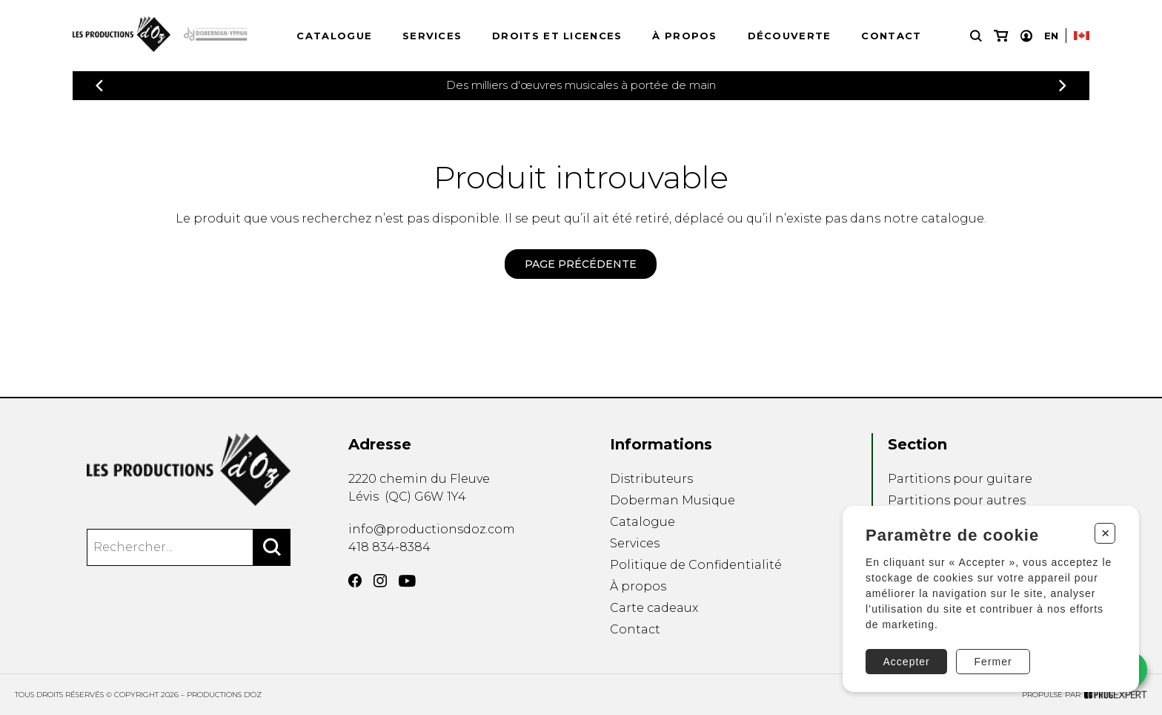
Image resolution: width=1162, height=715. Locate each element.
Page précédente (581, 264)
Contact (891, 36)
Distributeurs (651, 479)
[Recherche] (976, 36)
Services (432, 36)
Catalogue (334, 36)
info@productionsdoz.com (431, 529)
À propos (684, 36)
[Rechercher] (271, 547)
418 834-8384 (389, 547)
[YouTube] (407, 581)
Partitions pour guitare (960, 479)
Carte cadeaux (654, 608)
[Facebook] (355, 581)
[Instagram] (380, 581)
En (1051, 36)
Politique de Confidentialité (696, 565)
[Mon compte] (1026, 36)
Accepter (906, 662)
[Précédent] (99, 86)
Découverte (789, 36)
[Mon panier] (1001, 36)
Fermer (993, 662)
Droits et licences (557, 36)
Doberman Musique (672, 500)
